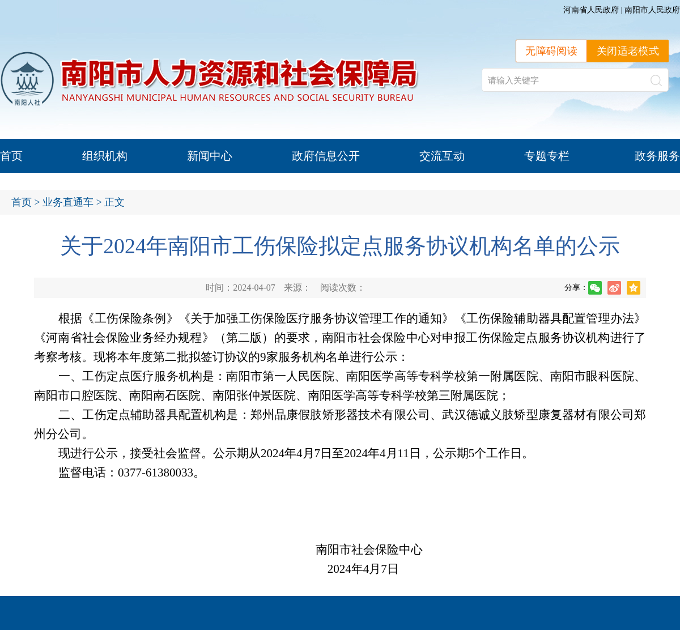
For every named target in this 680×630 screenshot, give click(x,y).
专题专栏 (547, 156)
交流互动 (442, 156)
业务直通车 (68, 202)
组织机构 (105, 156)
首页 (11, 156)
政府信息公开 (326, 156)
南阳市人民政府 (652, 10)
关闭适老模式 (628, 51)
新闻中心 (209, 156)
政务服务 (657, 156)
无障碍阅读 (551, 51)
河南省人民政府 (591, 10)
